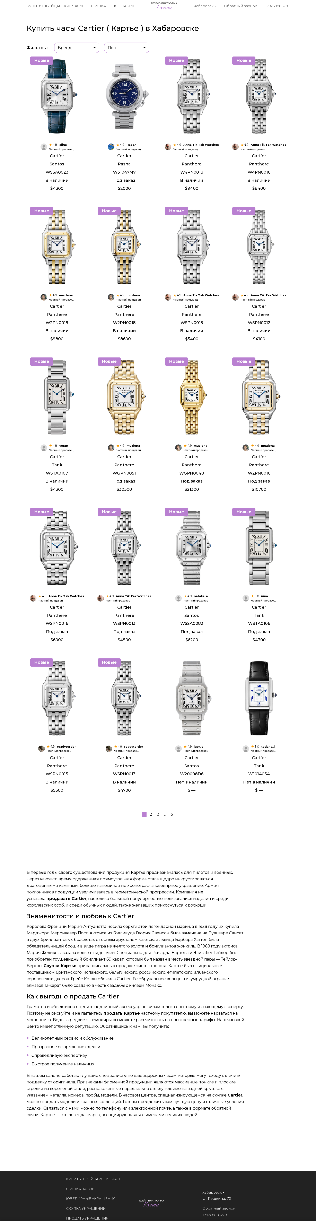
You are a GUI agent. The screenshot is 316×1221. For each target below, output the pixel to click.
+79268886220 (277, 6)
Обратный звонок (240, 6)
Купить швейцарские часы (55, 6)
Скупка (98, 6)
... (165, 815)
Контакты (124, 6)
